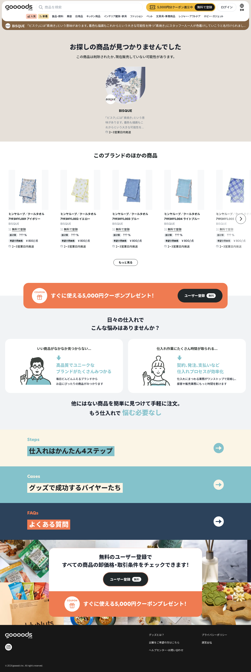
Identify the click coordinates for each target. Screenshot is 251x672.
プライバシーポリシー (214, 634)
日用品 (79, 16)
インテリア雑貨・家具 (115, 16)
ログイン (227, 7)
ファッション (136, 16)
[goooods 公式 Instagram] (8, 647)
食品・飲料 (57, 16)
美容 (69, 16)
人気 (31, 16)
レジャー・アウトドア (189, 16)
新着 (43, 16)
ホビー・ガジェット (213, 16)
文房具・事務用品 (165, 16)
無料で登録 (19, 229)
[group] (200, 295)
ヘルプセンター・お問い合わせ (166, 650)
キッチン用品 (93, 16)
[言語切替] (242, 7)
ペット (149, 16)
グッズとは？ (156, 634)
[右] (241, 219)
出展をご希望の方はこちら (164, 642)
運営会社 (207, 642)
